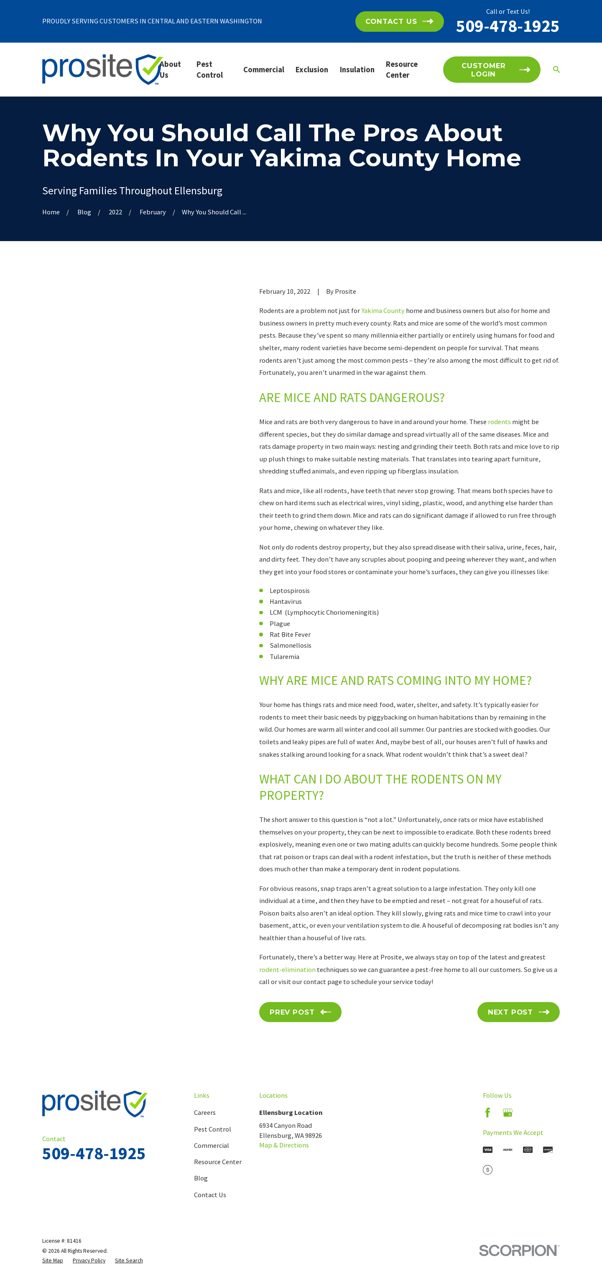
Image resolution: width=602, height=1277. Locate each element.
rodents (499, 421)
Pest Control (212, 1129)
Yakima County (383, 310)
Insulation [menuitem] (357, 69)
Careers (205, 1112)
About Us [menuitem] (170, 69)
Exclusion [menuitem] (312, 69)
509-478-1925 (508, 25)
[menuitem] (52, 1260)
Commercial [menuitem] (263, 69)
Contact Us (210, 1195)
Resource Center (218, 1161)
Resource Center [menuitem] (402, 69)
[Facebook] (487, 1112)
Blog (201, 1178)
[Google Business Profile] (508, 1112)
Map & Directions (284, 1145)
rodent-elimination (287, 969)
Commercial (211, 1145)
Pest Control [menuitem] (209, 69)
